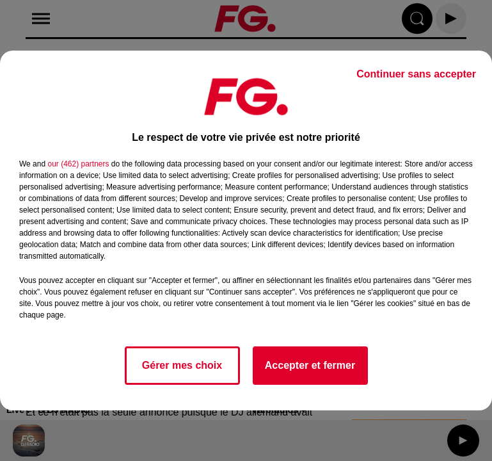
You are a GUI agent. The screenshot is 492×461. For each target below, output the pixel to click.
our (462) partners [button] (78, 163)
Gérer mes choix (182, 365)
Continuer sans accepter (416, 74)
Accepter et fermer (310, 365)
